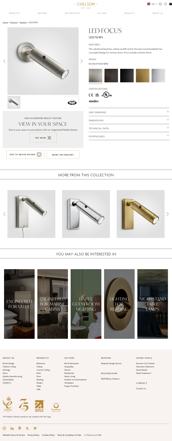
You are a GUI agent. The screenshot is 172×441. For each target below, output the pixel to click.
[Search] (160, 4)
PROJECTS (129, 13)
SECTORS (102, 13)
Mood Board (141, 370)
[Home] (86, 5)
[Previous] (5, 61)
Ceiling (39, 366)
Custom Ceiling (43, 370)
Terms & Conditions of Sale (69, 435)
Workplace (69, 383)
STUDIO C (7, 383)
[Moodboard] (165, 4)
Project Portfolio (71, 386)
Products (14, 22)
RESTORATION (72, 13)
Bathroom (41, 363)
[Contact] (170, 4)
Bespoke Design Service (111, 363)
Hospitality (69, 366)
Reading (23, 22)
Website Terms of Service (14, 435)
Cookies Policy (48, 435)
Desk (39, 373)
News (5, 373)
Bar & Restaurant (71, 363)
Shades (40, 383)
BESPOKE (42, 13)
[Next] (81, 61)
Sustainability (8, 379)
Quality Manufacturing (12, 376)
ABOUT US (157, 13)
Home (5, 22)
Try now (40, 138)
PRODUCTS (14, 13)
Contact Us (141, 388)
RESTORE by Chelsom (110, 378)
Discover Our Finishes (145, 363)
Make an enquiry (63, 154)
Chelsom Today (9, 366)
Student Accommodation (75, 379)
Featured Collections (145, 366)
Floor (39, 376)
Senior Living (69, 376)
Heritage (6, 370)
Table (39, 386)
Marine (67, 370)
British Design (8, 363)
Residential (69, 373)
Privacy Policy (33, 435)
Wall (38, 389)
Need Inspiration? (143, 373)
